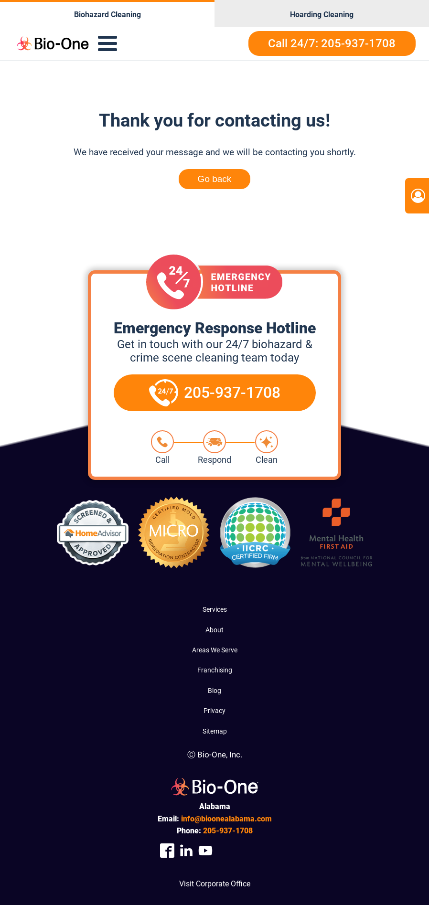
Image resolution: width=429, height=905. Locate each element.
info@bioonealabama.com (226, 818)
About (214, 630)
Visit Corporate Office (214, 883)
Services (215, 609)
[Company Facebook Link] (167, 850)
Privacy (214, 710)
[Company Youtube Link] (205, 850)
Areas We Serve (214, 650)
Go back (215, 179)
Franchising (214, 670)
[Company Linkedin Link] (186, 850)
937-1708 (228, 830)
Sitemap (215, 731)
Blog (214, 690)
